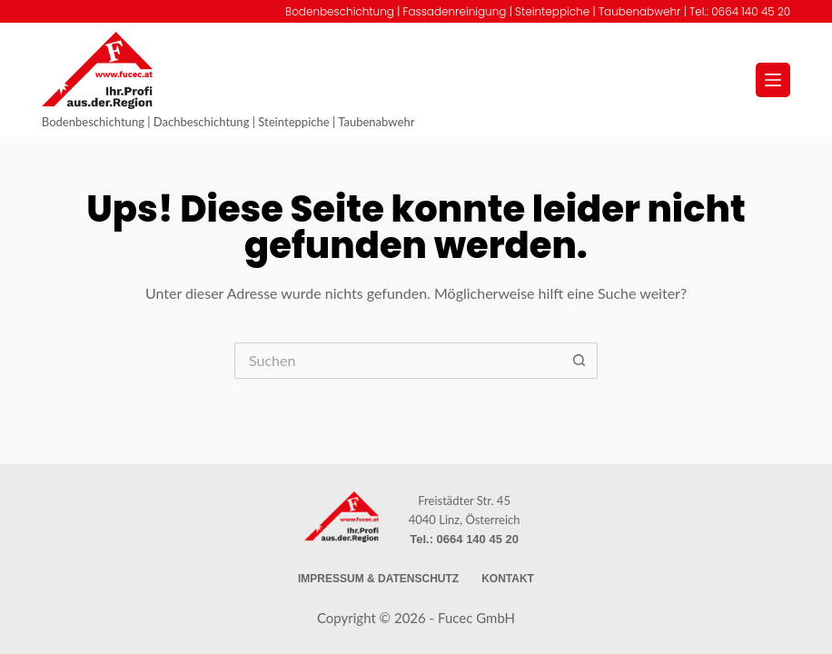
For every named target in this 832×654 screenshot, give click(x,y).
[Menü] (773, 80)
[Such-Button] (579, 360)
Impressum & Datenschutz (378, 578)
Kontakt (507, 578)
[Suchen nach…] (397, 360)
